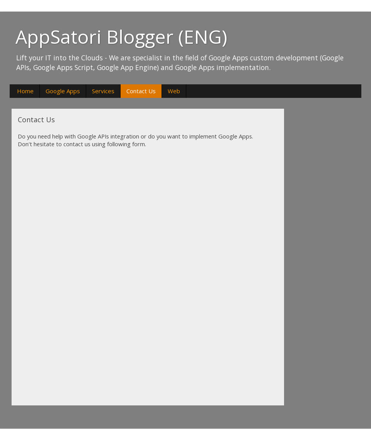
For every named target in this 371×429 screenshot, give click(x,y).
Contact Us (141, 91)
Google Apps (63, 91)
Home (25, 91)
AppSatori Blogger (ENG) (121, 36)
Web (174, 91)
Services (103, 91)
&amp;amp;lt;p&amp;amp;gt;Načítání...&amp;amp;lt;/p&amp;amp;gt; (114, 276)
